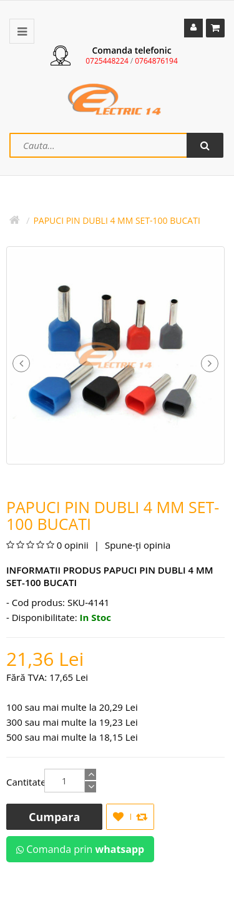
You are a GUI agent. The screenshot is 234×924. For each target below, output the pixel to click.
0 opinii (73, 545)
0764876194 (156, 60)
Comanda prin (80, 849)
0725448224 (107, 60)
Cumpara (54, 816)
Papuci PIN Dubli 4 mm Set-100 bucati (116, 220)
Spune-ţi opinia (136, 545)
